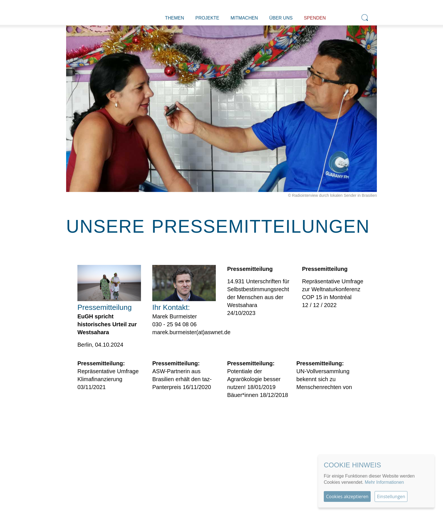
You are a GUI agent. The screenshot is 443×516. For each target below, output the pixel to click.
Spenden (315, 18)
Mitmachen (244, 18)
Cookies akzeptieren (347, 496)
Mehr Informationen (384, 482)
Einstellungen (391, 496)
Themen (174, 18)
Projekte (207, 18)
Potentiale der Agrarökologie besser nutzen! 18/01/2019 (254, 379)
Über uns (281, 18)
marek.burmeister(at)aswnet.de (191, 332)
